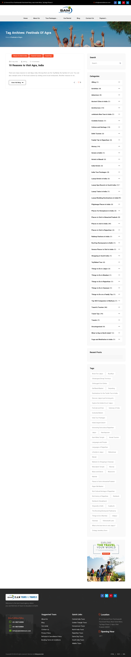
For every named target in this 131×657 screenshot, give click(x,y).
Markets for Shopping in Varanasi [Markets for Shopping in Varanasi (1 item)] (103, 462)
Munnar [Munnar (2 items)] (111, 467)
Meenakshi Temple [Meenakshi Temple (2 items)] (98, 467)
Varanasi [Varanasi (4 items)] (95, 521)
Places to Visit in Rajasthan (101, 230)
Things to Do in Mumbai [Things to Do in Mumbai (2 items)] (99, 516)
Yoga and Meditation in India (101, 339)
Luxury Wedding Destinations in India (104, 198)
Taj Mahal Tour (96, 262)
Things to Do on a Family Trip (102, 294)
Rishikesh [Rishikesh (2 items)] (116, 496)
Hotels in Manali (97, 159)
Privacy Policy (46, 633)
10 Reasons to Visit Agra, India (26, 65)
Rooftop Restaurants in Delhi (102, 243)
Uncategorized (96, 327)
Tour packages (50, 18)
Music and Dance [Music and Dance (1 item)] (97, 472)
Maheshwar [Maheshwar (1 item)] (112, 452)
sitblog (25, 61)
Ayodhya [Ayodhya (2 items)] (111, 373)
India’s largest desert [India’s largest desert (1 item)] (98, 423)
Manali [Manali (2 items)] (94, 457)
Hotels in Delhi (96, 153)
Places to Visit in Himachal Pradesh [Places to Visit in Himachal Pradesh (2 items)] (103, 481)
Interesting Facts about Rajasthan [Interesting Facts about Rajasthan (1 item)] (103, 427)
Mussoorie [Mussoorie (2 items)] (111, 472)
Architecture (96, 108)
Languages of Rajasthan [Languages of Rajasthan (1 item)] (100, 447)
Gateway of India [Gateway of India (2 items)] (114, 408)
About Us (36, 18)
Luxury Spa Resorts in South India (103, 185)
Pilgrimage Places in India (100, 204)
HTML (112, 654)
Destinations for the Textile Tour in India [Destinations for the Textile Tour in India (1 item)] (105, 393)
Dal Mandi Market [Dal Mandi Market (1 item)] (97, 388)
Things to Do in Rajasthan (100, 282)
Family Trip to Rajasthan (100, 140)
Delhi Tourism (96, 134)
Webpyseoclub (39, 654)
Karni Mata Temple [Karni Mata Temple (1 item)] (98, 437)
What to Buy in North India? (101, 333)
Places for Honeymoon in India (102, 211)
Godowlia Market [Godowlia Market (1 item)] (97, 413)
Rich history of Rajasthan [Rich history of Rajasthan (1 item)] (100, 496)
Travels (94, 320)
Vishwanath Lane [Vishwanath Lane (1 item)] (108, 521)
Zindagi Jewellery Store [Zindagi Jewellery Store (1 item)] (99, 530)
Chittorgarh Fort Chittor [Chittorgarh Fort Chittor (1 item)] (99, 383)
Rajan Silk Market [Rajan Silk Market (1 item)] (97, 486)
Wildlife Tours (76, 643)
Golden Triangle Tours (79, 623)
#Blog (93, 82)
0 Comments (35, 61)
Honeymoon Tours (78, 626)
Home (26, 18)
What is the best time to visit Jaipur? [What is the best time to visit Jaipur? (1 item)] (103, 525)
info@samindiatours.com (102, 2)
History (94, 146)
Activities (94, 89)
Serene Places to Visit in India (102, 249)
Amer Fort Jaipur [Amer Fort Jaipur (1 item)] (97, 373)
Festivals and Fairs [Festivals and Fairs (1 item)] (98, 408)
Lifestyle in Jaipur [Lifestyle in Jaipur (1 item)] (97, 452)
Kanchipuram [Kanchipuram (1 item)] (105, 432)
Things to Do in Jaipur (99, 269)
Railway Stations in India (100, 237)
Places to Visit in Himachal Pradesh (104, 217)
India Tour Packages (98, 172)
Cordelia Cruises (97, 121)
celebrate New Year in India (101, 114)
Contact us (90, 18)
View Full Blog (16, 82)
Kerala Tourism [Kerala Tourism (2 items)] (114, 437)
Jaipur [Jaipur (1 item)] (94, 432)
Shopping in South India (100, 256)
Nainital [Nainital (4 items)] (94, 476)
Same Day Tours (77, 636)
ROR (118, 654)
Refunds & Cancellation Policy (51, 636)
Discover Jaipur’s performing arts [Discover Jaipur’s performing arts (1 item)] (102, 398)
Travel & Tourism (36, 56)
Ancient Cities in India (99, 101)
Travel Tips (48, 56)
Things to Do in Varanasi (100, 288)
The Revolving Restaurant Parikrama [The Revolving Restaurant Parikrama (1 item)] (104, 511)
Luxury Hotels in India (99, 179)
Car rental (67, 18)
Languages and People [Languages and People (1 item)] (99, 442)
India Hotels (95, 166)
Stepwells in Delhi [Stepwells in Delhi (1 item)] (97, 506)
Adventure (95, 95)
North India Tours (78, 629)
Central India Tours (78, 619)
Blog (78, 18)
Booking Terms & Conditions (51, 640)
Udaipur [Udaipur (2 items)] (114, 516)
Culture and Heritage (99, 127)
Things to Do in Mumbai (100, 275)
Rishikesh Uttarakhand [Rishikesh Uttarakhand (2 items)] (99, 501)
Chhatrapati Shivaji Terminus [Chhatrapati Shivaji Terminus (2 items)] (101, 378)
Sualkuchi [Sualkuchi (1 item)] (111, 506)
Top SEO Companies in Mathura (103, 301)
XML (124, 654)
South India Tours (78, 640)
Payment (103, 18)
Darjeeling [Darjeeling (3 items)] (111, 388)
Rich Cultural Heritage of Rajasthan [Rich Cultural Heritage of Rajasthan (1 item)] (103, 491)
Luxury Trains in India (99, 192)
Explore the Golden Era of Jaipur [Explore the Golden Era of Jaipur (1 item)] (102, 403)
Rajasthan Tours (77, 633)
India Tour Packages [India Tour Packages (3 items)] (98, 418)
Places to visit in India (20, 56)
